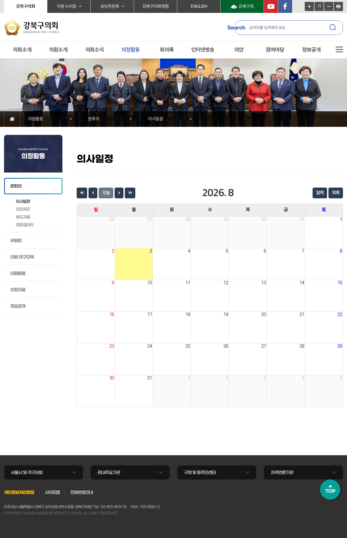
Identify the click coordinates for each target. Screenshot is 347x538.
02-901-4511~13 (113, 507)
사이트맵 (52, 492)
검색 (333, 28)
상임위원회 (109, 6)
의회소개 (22, 50)
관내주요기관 (108, 472)
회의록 (167, 50)
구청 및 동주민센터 (200, 472)
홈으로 (12, 119)
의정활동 (130, 50)
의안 (238, 50)
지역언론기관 (282, 472)
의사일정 (155, 119)
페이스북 (285, 6)
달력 (320, 193)
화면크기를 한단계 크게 (309, 6)
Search (236, 27)
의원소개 (58, 50)
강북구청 (246, 6)
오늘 (106, 193)
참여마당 (275, 50)
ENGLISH (199, 6)
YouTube (271, 6)
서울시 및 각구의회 (27, 472)
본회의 (93, 119)
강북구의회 (25, 6)
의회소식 (94, 50)
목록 (335, 193)
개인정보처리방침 (19, 492)
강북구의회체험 (155, 6)
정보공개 (311, 50)
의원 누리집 (66, 6)
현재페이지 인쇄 (338, 6)
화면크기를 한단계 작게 (328, 6)
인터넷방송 (202, 50)
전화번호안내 (81, 492)
